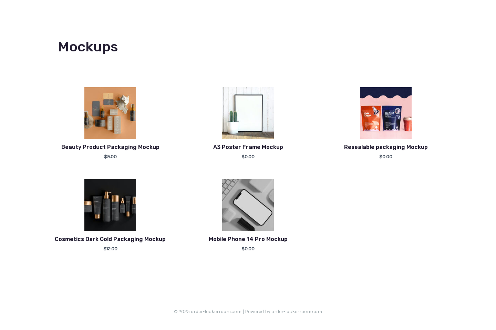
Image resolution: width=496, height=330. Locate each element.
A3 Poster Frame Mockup (248, 147)
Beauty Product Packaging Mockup (110, 147)
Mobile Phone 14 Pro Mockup (248, 239)
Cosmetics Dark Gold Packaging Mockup (110, 239)
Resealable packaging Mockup (386, 147)
